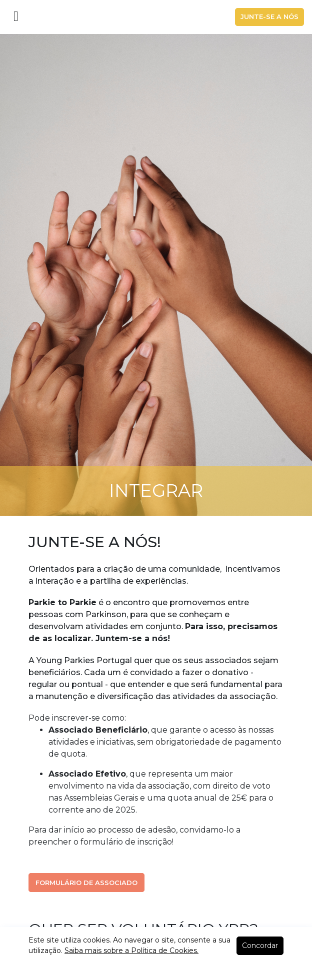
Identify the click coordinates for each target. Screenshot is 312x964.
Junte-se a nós (269, 16)
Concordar (260, 945)
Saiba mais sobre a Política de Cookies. (131, 950)
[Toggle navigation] (16, 17)
